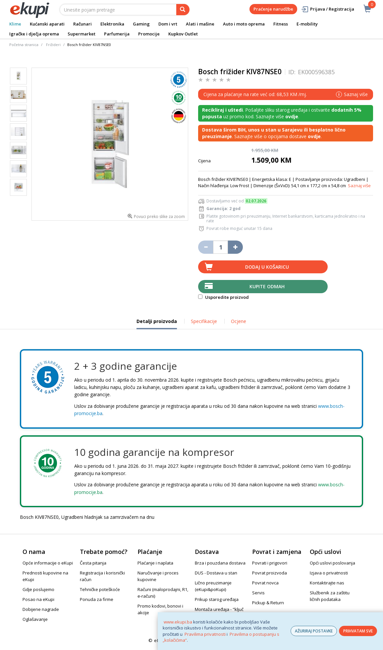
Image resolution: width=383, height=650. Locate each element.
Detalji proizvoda (157, 323)
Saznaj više (359, 186)
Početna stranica (23, 44)
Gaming (141, 24)
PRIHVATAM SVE (358, 631)
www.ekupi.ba (178, 622)
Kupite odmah (267, 286)
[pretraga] (183, 9)
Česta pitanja (93, 563)
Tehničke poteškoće (100, 589)
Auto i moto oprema (244, 24)
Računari (82, 24)
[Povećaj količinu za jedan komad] (235, 247)
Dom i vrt (167, 24)
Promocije (149, 34)
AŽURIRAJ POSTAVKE (314, 631)
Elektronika (112, 24)
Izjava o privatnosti (329, 573)
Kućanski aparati (47, 24)
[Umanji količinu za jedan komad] (205, 247)
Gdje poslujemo (38, 589)
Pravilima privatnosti (205, 634)
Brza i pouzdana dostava (220, 563)
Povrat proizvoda (269, 573)
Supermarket (81, 34)
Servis (258, 593)
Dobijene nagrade (41, 609)
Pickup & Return (268, 603)
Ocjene (238, 321)
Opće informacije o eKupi (48, 563)
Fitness (280, 24)
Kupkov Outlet (183, 34)
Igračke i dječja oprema (34, 34)
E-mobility (307, 24)
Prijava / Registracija (327, 9)
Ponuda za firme (96, 599)
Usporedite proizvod (223, 297)
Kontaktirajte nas (327, 583)
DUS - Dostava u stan (216, 573)
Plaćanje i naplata (155, 563)
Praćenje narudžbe (273, 9)
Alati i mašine (200, 24)
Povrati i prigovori (269, 563)
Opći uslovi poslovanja (332, 563)
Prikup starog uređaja (217, 599)
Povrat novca (265, 583)
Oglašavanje (35, 619)
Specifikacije (204, 321)
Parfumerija (117, 34)
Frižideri (53, 44)
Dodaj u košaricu (267, 267)
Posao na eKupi (38, 599)
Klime (15, 24)
